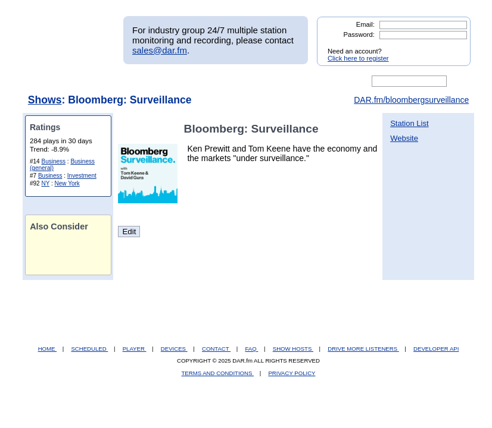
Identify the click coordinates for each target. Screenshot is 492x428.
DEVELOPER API (436, 348)
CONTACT (216, 348)
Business (53, 161)
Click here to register (358, 58)
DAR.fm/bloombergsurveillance (411, 100)
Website (404, 138)
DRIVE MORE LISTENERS (363, 348)
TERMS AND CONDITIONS (218, 373)
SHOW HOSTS (293, 348)
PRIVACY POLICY (291, 373)
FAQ (252, 348)
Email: (365, 24)
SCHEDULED (89, 348)
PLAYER (135, 348)
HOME (47, 348)
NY (45, 183)
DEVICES (174, 348)
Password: (359, 34)
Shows (45, 100)
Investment (81, 175)
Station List (409, 123)
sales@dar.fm (159, 50)
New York (67, 183)
